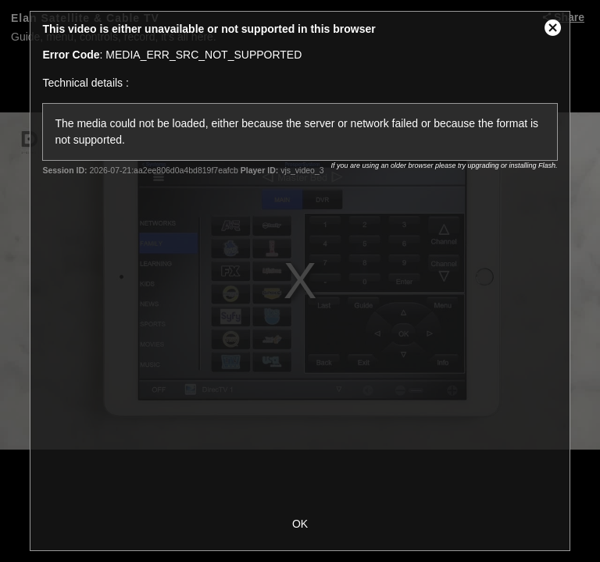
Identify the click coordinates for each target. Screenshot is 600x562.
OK (300, 524)
